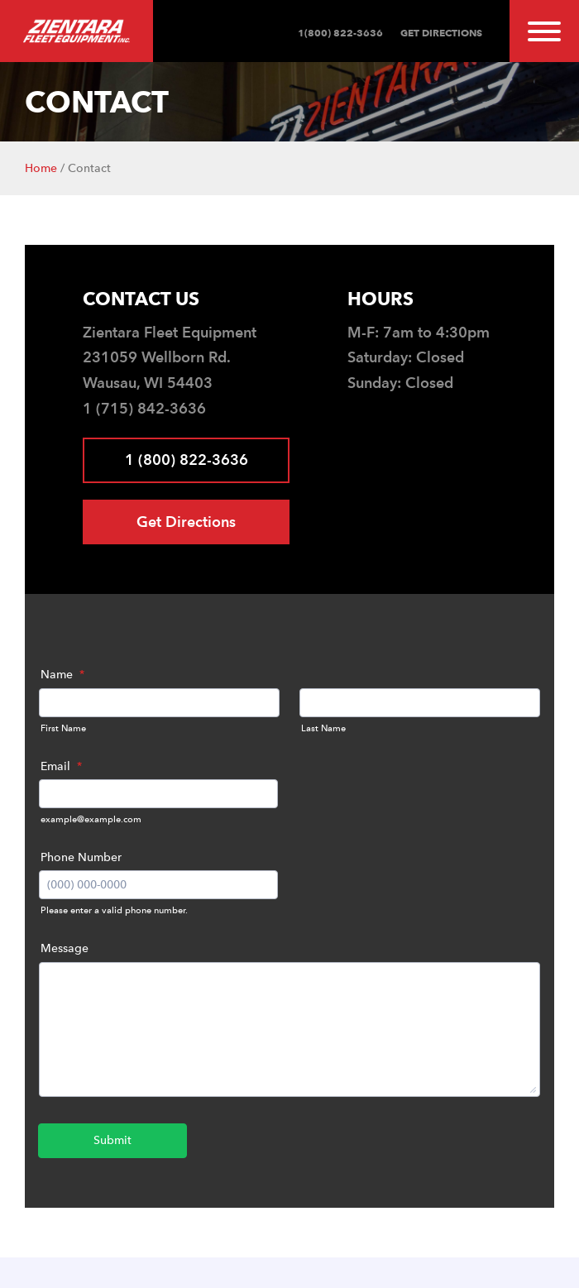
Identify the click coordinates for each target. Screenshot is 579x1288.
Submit (112, 1140)
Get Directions (440, 32)
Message (65, 948)
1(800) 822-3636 (340, 32)
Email (61, 766)
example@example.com (91, 819)
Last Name (323, 728)
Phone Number (81, 857)
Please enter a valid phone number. (114, 910)
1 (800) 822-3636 (186, 459)
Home (41, 168)
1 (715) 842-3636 (144, 408)
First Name (63, 728)
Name (62, 675)
